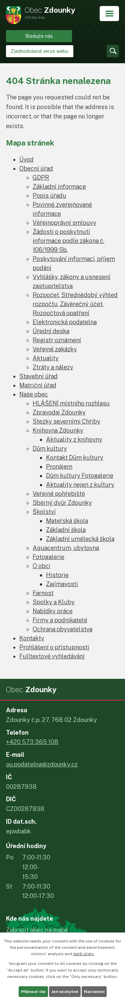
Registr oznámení (57, 340)
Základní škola (66, 529)
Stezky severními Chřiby (66, 421)
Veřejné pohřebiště (59, 493)
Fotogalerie (48, 556)
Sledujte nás (39, 36)
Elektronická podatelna (65, 322)
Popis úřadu (49, 195)
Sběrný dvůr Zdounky (62, 502)
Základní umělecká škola (80, 538)
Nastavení (94, 991)
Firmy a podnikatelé (60, 620)
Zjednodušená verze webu (39, 51)
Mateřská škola (67, 520)
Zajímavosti (62, 583)
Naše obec (33, 394)
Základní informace (59, 186)
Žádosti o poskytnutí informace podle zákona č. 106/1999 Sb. (68, 240)
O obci (41, 565)
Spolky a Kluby (54, 602)
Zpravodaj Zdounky (59, 412)
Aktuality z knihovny (74, 439)
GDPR (41, 177)
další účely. (83, 953)
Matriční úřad (37, 385)
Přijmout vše (33, 991)
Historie (57, 574)
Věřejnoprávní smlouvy (64, 222)
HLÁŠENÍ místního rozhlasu (71, 403)
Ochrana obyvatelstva (62, 629)
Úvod (26, 159)
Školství (44, 511)
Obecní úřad (36, 168)
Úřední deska (51, 331)
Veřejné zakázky (55, 349)
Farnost (43, 593)
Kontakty (31, 638)
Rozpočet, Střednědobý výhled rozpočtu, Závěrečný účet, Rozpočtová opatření (75, 303)
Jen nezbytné (64, 991)
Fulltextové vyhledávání (52, 656)
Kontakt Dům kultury (74, 457)
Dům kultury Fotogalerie (79, 475)
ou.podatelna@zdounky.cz (42, 764)
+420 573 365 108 (32, 741)
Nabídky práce (53, 611)
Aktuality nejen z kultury (80, 484)
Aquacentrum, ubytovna (66, 547)
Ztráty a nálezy (53, 367)
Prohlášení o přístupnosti (54, 647)
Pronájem (59, 466)
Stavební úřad (38, 376)
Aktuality (46, 358)
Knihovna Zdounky (58, 430)
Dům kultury (50, 448)
